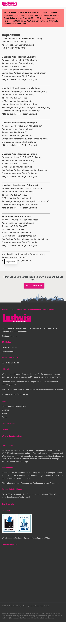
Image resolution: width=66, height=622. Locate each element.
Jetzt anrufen (34, 286)
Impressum (30, 606)
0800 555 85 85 (9, 347)
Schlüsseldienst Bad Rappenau (20, 618)
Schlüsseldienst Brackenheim (50, 613)
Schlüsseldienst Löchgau (43, 616)
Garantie (5, 410)
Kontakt (5, 414)
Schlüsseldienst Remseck (10, 616)
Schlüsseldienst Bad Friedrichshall (28, 613)
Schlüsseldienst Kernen (26, 616)
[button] (63, 4)
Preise (4, 417)
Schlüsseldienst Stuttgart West (14, 406)
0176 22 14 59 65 (10, 362)
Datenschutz (39, 606)
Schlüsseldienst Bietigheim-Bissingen (42, 618)
